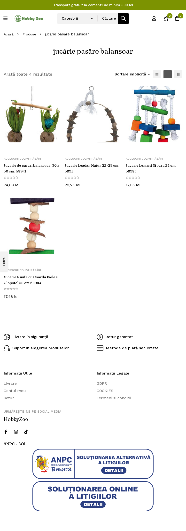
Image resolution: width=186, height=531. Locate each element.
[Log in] (152, 18)
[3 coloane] (178, 74)
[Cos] (176, 18)
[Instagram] (16, 431)
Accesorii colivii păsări (22, 158)
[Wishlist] (164, 18)
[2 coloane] (167, 74)
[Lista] (157, 74)
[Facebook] (6, 431)
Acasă (9, 34)
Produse (30, 34)
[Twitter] (26, 431)
